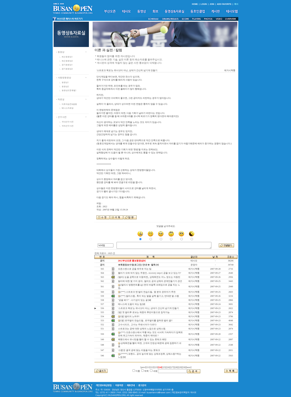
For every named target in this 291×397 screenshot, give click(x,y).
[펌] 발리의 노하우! (130, 316)
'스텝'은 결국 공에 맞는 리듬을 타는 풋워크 (139, 350)
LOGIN (204, 4)
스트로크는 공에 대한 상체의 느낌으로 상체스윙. (142, 328)
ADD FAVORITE (224, 4)
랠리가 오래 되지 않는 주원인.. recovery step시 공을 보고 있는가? (149, 273)
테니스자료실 (68, 108)
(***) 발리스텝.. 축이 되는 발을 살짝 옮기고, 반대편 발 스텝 (150, 296)
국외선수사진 (68, 125)
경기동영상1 (67, 64)
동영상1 (65, 82)
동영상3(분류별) (69, 90)
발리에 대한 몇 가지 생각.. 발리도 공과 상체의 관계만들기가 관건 (150, 281)
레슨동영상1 (67, 56)
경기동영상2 (67, 68)
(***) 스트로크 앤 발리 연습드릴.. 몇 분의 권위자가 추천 (148, 292)
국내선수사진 (68, 121)
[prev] (143, 367)
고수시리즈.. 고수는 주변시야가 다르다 (137, 324)
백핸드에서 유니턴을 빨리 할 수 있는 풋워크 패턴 (142, 339)
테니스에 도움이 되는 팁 (130, 304)
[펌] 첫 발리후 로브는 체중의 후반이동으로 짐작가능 (144, 312)
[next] (189, 367)
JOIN (212, 4)
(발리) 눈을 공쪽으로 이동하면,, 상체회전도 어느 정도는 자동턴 (149, 277)
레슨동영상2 (67, 60)
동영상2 (65, 86)
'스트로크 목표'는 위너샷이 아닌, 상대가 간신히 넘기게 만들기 (148, 308)
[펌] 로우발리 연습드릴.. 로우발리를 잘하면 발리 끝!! (147, 320)
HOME (195, 4)
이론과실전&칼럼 (69, 104)
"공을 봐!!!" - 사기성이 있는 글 (133, 300)
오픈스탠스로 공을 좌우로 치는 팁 (134, 269)
